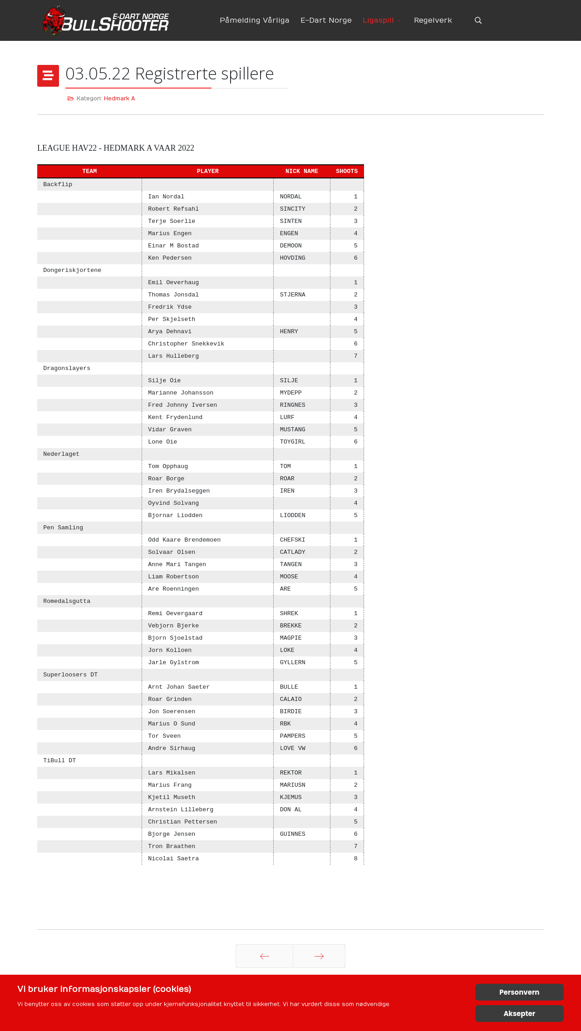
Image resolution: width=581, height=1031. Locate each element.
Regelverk (433, 20)
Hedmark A (119, 98)
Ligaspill (378, 20)
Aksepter (519, 1013)
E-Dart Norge (326, 20)
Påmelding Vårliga (255, 20)
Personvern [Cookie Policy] (519, 992)
